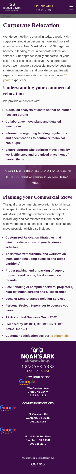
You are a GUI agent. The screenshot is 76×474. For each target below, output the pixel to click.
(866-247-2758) (43, 9)
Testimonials (59, 335)
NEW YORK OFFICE (38, 377)
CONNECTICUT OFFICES (38, 403)
